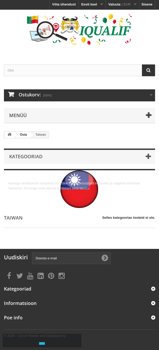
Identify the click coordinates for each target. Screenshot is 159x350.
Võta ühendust (64, 4)
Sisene (146, 4)
